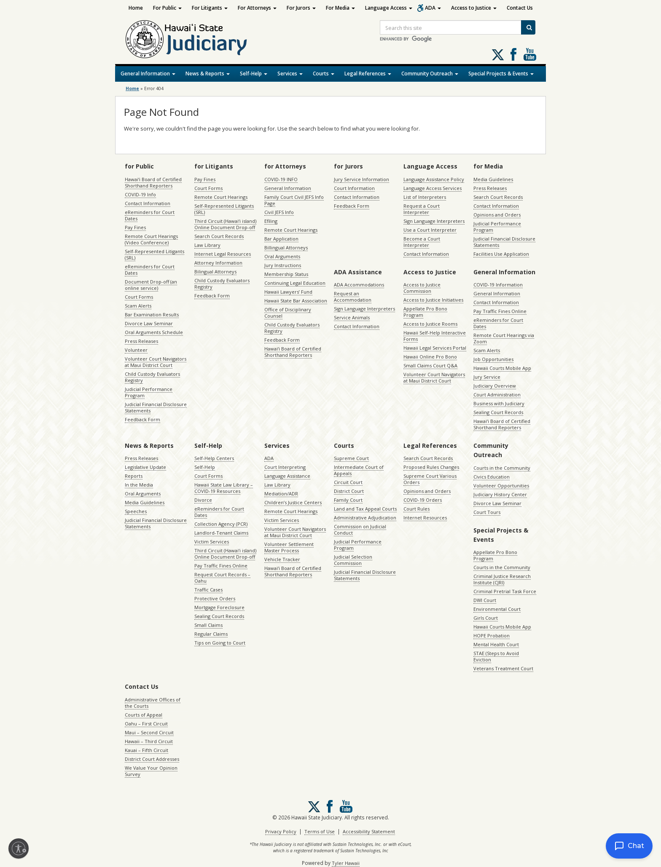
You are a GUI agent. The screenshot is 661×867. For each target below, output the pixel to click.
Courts (323, 73)
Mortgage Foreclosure (219, 607)
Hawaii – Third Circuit (149, 741)
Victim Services (211, 541)
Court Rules (416, 509)
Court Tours (486, 512)
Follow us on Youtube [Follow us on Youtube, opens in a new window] (530, 54)
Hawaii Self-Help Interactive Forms (434, 335)
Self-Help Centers (214, 458)
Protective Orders (214, 598)
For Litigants (210, 7)
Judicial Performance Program (148, 392)
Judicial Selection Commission (353, 560)
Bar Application (281, 238)
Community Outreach (429, 73)
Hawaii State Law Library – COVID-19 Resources (223, 488)
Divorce (203, 500)
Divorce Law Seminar (149, 323)
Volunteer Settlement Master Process (289, 547)
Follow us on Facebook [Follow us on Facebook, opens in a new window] (513, 54)
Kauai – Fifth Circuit (146, 750)
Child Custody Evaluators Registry (152, 377)
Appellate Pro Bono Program (425, 311)
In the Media (139, 485)
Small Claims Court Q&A (430, 365)
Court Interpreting (285, 467)
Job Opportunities (493, 359)
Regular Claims (211, 634)
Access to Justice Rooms (430, 324)
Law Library (207, 245)
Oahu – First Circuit (146, 723)
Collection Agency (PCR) (220, 524)
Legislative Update (145, 467)
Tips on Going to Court (219, 643)
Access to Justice (474, 7)
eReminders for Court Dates (150, 215)
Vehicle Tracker (282, 559)
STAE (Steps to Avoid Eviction (496, 656)
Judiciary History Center (500, 494)
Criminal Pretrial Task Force (504, 591)
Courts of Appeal (143, 715)
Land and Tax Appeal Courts (365, 509)
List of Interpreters (424, 197)
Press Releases (141, 341)
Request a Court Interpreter (421, 209)
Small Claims (208, 625)
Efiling (270, 221)
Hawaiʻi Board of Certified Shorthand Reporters (153, 182)
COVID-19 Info (140, 194)
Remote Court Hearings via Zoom (503, 338)
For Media (340, 7)
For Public (167, 7)
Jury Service (486, 377)
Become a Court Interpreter (421, 241)
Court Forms (139, 297)
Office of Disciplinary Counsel (287, 312)
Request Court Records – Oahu (222, 577)
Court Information (354, 188)
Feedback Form (142, 419)
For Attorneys (257, 7)
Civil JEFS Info (279, 212)
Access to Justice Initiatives (433, 300)
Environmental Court (497, 609)
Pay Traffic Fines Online (500, 311)
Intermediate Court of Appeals (359, 470)
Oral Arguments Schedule (154, 332)
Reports (133, 476)
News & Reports (207, 73)
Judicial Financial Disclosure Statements (156, 407)
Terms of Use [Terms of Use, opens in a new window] (319, 831)
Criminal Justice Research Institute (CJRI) (502, 579)
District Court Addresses (152, 759)
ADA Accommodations (359, 284)
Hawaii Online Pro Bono (430, 356)
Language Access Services (432, 188)
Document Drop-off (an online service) (151, 284)
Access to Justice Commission (422, 287)
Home (136, 7)
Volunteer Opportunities (501, 485)
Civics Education (491, 477)
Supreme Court (351, 458)
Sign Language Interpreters (434, 221)
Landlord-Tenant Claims (221, 533)
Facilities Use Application (501, 254)
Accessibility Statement (369, 831)
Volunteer (136, 350)
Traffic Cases (208, 589)
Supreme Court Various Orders (430, 479)
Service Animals (352, 317)
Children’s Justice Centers (293, 502)
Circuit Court (348, 482)
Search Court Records (219, 236)
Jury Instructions (282, 265)
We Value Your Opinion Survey (151, 771)
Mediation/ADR (281, 493)
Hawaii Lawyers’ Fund (288, 292)
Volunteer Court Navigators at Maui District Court (155, 362)
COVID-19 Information (498, 284)
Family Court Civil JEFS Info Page (294, 200)
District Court (349, 491)
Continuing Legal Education (294, 283)
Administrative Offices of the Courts (152, 702)
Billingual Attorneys (286, 247)
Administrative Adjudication (365, 517)
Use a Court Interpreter (430, 230)
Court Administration (497, 394)
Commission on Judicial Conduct (360, 529)
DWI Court (484, 600)
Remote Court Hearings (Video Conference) (151, 239)
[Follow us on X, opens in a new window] (498, 55)
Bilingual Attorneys (215, 271)
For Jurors (301, 7)
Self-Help (253, 73)
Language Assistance (287, 476)
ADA (433, 7)
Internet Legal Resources (222, 254)
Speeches (136, 511)
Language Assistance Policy (433, 179)
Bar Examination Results (152, 314)
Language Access (388, 7)
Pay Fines (135, 227)
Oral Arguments (282, 256)
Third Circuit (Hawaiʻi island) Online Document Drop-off (225, 224)
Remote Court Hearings (220, 197)
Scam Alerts (138, 305)
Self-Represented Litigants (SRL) (154, 254)
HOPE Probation (491, 635)
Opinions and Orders (497, 214)
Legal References (367, 73)
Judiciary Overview (494, 386)
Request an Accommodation (352, 296)
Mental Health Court (496, 644)
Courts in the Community (501, 468)
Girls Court (485, 618)
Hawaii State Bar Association (295, 300)
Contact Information (147, 203)
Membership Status (286, 274)
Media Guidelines (493, 179)
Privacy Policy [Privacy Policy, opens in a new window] (280, 831)
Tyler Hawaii (346, 863)
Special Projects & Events (501, 73)
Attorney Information (218, 263)
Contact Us (520, 7)
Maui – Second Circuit (149, 732)
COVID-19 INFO (281, 179)
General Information (148, 73)
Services (290, 73)
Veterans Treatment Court (503, 668)
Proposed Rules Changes (431, 467)
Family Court (348, 500)
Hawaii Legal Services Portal (434, 348)
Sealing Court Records (498, 412)
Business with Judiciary (498, 403)
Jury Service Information (361, 179)
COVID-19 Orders (422, 500)
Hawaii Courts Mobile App (502, 368)
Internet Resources (425, 517)
